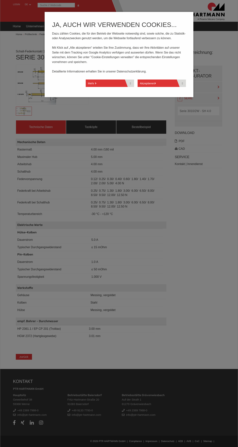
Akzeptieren (148, 83)
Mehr (92, 83)
